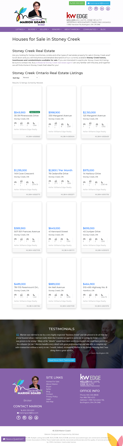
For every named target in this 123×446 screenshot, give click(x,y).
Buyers (32, 30)
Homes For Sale (52, 382)
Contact (49, 394)
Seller (48, 389)
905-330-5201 (77, 3)
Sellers (44, 30)
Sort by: (16, 78)
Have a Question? (13, 439)
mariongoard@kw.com (98, 3)
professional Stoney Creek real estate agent (53, 63)
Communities (90, 30)
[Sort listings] (30, 77)
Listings (21, 30)
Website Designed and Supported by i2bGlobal (61, 434)
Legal (48, 399)
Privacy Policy (52, 397)
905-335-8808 (92, 395)
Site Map (49, 402)
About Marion (72, 30)
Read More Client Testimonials (61, 360)
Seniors (57, 30)
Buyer (48, 387)
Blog (103, 29)
